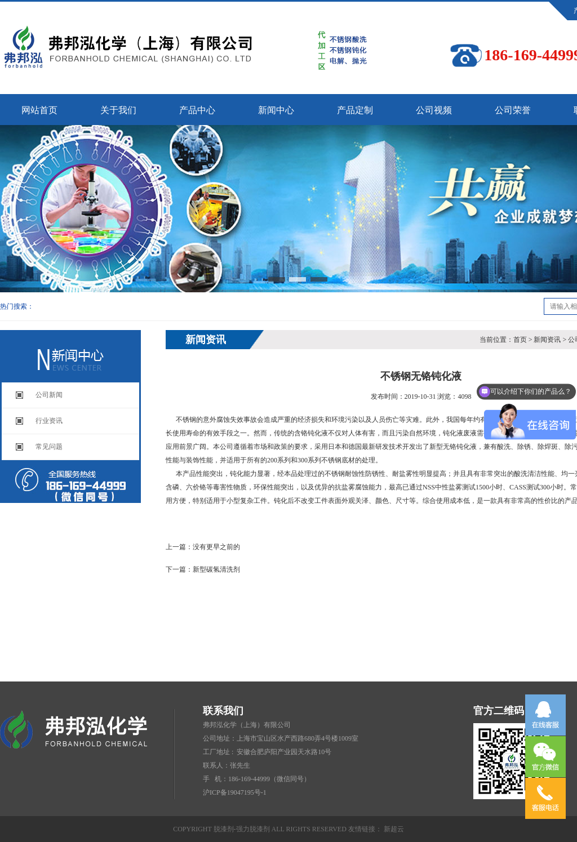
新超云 (394, 829)
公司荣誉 (513, 110)
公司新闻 (49, 395)
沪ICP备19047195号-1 (235, 792)
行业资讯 (49, 421)
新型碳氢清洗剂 (216, 569)
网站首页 (39, 110)
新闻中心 (276, 110)
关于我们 (118, 110)
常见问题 (49, 447)
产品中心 (197, 110)
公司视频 (434, 110)
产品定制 (355, 110)
